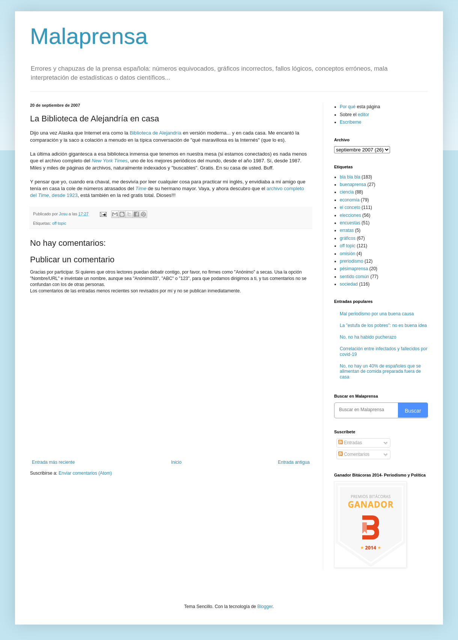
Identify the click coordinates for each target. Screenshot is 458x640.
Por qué (348, 106)
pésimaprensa (354, 268)
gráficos (348, 238)
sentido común (354, 276)
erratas (347, 230)
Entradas (350, 442)
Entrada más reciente (53, 462)
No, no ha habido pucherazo (368, 337)
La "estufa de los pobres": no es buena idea (383, 325)
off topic (59, 223)
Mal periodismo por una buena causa (377, 313)
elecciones (350, 215)
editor (363, 114)
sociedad (349, 284)
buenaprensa (353, 184)
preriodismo (351, 261)
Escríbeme (350, 122)
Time (141, 188)
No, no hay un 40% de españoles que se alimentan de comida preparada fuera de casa (380, 371)
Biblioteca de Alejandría (155, 133)
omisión (347, 253)
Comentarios (353, 454)
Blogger (265, 606)
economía (350, 200)
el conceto (350, 207)
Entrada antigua (294, 462)
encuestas (350, 222)
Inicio (176, 462)
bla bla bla (350, 177)
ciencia (347, 192)
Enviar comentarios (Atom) (85, 473)
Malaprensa (89, 36)
